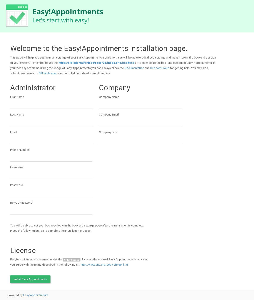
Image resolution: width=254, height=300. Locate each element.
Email (13, 132)
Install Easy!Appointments (30, 279)
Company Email (109, 114)
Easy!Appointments (35, 295)
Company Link (108, 132)
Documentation (134, 68)
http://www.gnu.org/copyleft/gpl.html (105, 264)
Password (16, 185)
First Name (17, 97)
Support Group (159, 68)
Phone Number (19, 149)
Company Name (109, 97)
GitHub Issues (48, 73)
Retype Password (21, 202)
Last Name (17, 114)
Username (16, 167)
